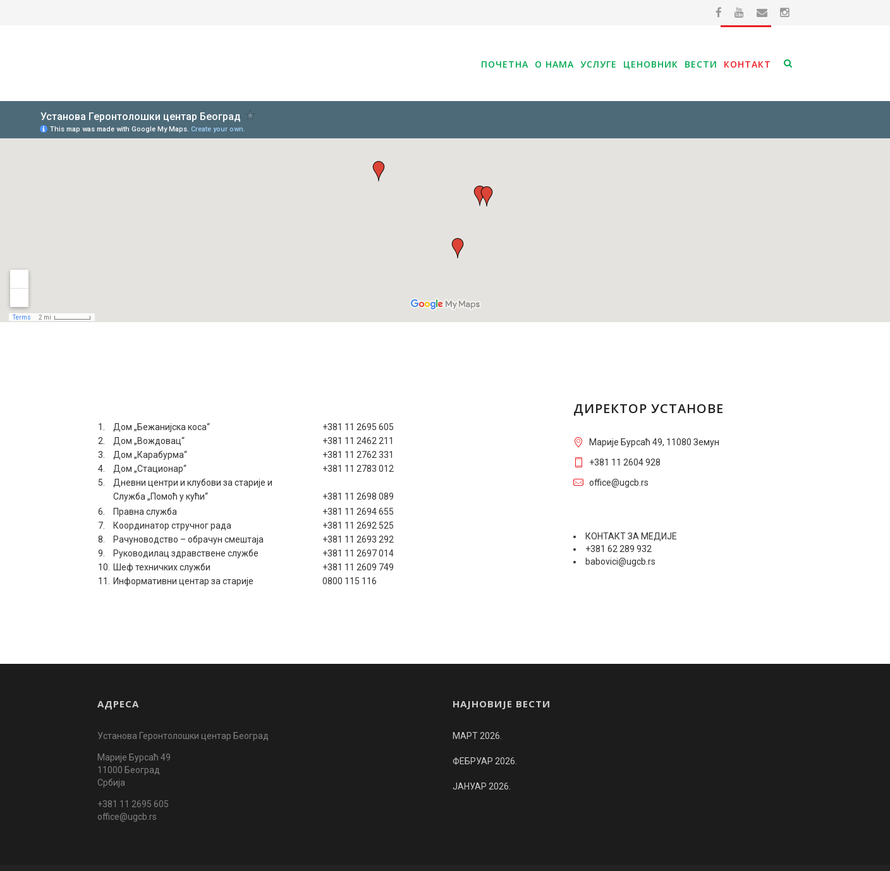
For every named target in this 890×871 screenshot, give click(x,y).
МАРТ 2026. (477, 711)
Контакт (747, 64)
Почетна (504, 64)
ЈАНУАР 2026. (482, 761)
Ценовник (650, 64)
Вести (701, 64)
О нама (554, 64)
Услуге (598, 64)
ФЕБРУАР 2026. (485, 736)
